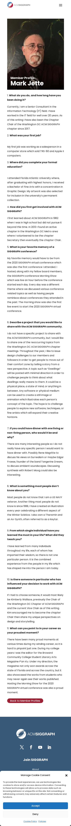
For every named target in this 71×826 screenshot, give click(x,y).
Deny (35, 814)
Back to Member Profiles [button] (25, 701)
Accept (35, 805)
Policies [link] (42, 821)
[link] (18, 5)
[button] (66, 775)
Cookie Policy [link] (30, 821)
